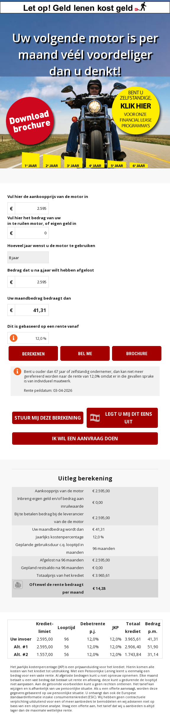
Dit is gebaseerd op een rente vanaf (43, 326)
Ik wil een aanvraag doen (85, 438)
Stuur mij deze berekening (47, 418)
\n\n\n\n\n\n (28, 257)
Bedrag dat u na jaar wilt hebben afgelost (50, 270)
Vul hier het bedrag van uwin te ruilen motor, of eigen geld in (41, 220)
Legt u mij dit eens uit (128, 418)
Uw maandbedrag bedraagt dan (39, 298)
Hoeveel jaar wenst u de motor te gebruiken (51, 245)
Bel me (85, 353)
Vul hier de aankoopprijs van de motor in (47, 196)
